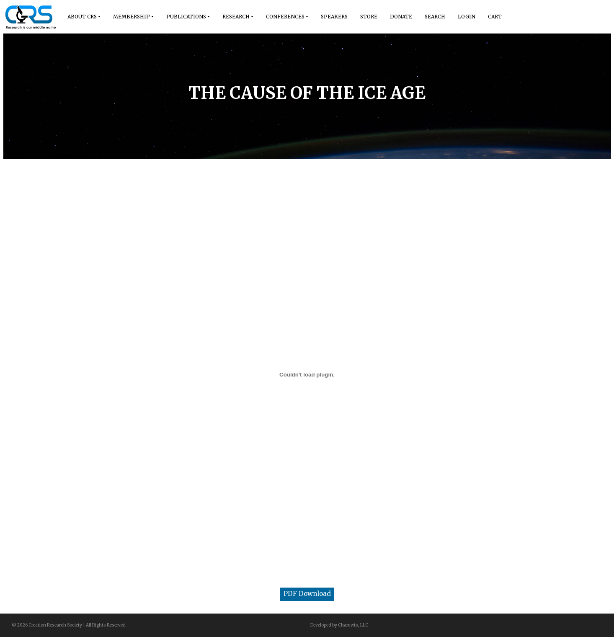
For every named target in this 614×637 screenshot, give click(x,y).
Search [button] (435, 16)
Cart (495, 16)
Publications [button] (186, 16)
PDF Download (307, 594)
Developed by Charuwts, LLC (339, 625)
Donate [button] (401, 16)
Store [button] (368, 16)
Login (466, 16)
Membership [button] (131, 16)
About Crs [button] (82, 16)
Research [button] (236, 16)
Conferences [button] (285, 16)
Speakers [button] (334, 16)
